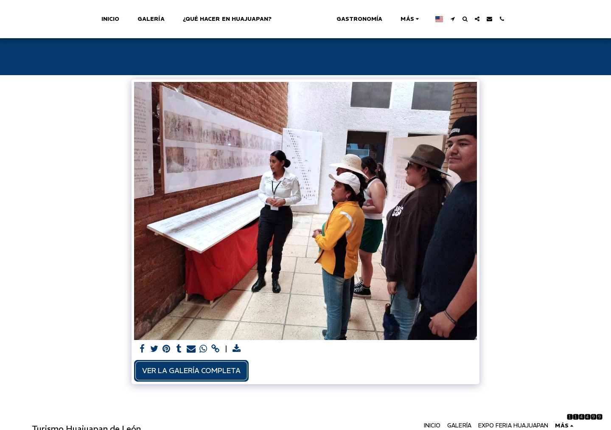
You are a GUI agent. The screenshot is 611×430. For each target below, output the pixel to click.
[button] (490, 19)
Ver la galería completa (191, 370)
